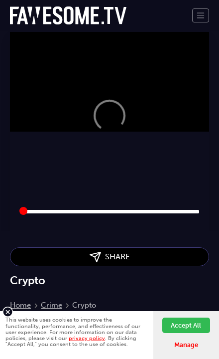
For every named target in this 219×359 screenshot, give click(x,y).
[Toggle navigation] (200, 15)
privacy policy (87, 338)
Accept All (186, 325)
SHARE (110, 257)
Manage (186, 345)
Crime (51, 305)
